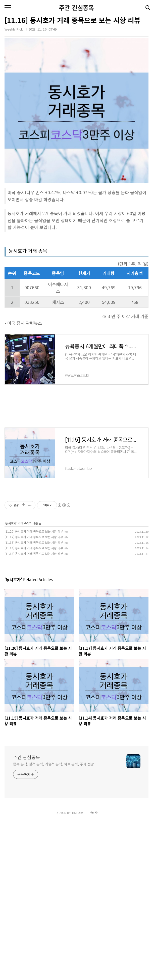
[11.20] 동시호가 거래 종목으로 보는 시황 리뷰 (34, 531)
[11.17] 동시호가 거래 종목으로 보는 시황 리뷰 (34, 537)
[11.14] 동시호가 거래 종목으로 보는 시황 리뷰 (34, 548)
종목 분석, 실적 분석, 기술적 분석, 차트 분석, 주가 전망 (53, 763)
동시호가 (10, 523)
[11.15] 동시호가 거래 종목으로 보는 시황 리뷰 (34, 542)
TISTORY (78, 812)
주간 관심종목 (76, 7)
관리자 (93, 812)
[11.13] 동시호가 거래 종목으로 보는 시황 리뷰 (34, 553)
